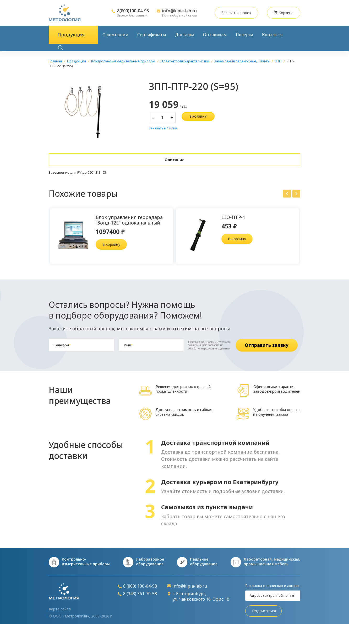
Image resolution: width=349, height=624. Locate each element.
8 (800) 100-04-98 (137, 583)
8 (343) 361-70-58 (137, 591)
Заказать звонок (236, 12)
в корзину (198, 116)
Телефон (62, 342)
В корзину (111, 241)
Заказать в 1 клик (163, 128)
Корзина (283, 12)
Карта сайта (60, 606)
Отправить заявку (266, 342)
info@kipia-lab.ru (179, 11)
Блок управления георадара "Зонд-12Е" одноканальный (129, 217)
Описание (174, 158)
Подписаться (264, 608)
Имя (128, 342)
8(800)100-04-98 (133, 11)
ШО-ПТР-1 (233, 214)
